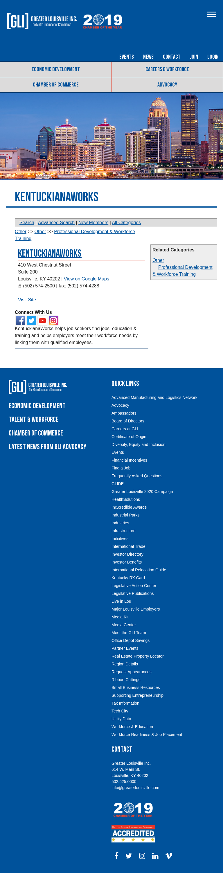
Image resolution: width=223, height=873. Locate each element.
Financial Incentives (129, 460)
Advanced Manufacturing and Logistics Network (154, 397)
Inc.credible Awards (129, 507)
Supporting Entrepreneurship (137, 695)
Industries (120, 523)
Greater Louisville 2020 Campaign (142, 491)
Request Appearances (132, 671)
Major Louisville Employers (136, 609)
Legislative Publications (133, 593)
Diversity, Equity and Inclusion (139, 444)
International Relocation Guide (139, 570)
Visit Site (27, 299)
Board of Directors (128, 421)
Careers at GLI (125, 428)
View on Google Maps (86, 278)
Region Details (125, 664)
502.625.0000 (124, 781)
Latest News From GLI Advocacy (47, 446)
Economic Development (56, 69)
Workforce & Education (132, 726)
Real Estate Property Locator (138, 656)
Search (26, 222)
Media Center (124, 624)
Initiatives (120, 538)
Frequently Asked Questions (137, 476)
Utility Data (121, 719)
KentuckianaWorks (50, 253)
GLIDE (118, 483)
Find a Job (121, 468)
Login (213, 56)
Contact (172, 56)
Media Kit (120, 617)
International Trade (128, 546)
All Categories (126, 222)
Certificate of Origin (129, 436)
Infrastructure (123, 530)
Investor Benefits (127, 562)
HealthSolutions (126, 499)
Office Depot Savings (131, 640)
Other (158, 260)
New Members (93, 222)
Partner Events (125, 648)
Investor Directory (127, 554)
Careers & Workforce (167, 69)
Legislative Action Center (134, 585)
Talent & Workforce (33, 419)
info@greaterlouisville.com (135, 787)
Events (126, 56)
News (148, 56)
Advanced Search (56, 222)
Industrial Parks (125, 515)
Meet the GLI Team (129, 632)
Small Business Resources (136, 687)
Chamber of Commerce (56, 84)
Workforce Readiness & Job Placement (147, 734)
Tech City (120, 711)
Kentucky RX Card (128, 577)
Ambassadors (124, 413)
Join (194, 56)
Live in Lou (121, 601)
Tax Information (125, 703)
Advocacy (167, 84)
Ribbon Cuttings (126, 679)
